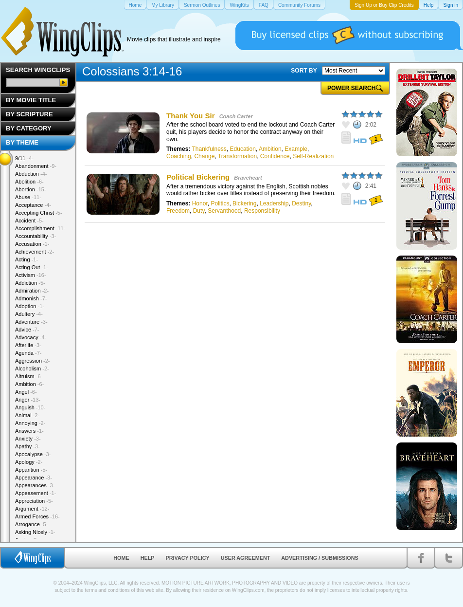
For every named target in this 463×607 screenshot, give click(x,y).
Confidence (275, 156)
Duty (199, 210)
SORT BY (304, 70)
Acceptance (33, 205)
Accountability (35, 236)
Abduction (31, 174)
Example (296, 149)
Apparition (31, 470)
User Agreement (245, 558)
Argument (32, 509)
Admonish (31, 298)
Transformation (237, 156)
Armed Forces (37, 516)
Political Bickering (198, 177)
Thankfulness (209, 149)
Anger (27, 400)
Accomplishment (40, 228)
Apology (28, 462)
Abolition (29, 181)
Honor (200, 203)
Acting (26, 259)
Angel (26, 392)
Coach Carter (236, 116)
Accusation (32, 244)
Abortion (30, 189)
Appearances (34, 485)
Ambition (270, 149)
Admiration (32, 291)
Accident (29, 220)
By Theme (22, 142)
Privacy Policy (188, 558)
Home (121, 558)
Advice (27, 329)
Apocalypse (33, 454)
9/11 (24, 158)
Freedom (178, 210)
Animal (27, 415)
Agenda (28, 353)
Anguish (30, 407)
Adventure (31, 322)
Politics (220, 203)
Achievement (34, 252)
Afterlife (28, 345)
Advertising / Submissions (319, 558)
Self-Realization (313, 156)
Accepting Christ (38, 213)
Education (243, 149)
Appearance (33, 477)
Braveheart (248, 178)
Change (204, 156)
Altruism (28, 376)
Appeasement (35, 493)
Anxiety (28, 438)
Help (148, 558)
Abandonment (35, 166)
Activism (30, 275)
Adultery (29, 314)
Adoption (29, 306)
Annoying (30, 423)
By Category (29, 128)
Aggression (32, 361)
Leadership (274, 203)
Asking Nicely (35, 532)
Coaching (178, 156)
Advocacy (30, 337)
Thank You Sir (190, 115)
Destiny (301, 203)
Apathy (27, 446)
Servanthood (224, 210)
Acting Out (31, 267)
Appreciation (34, 501)
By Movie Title (31, 100)
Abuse (28, 197)
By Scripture (29, 114)
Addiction (30, 283)
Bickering (244, 203)
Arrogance (31, 524)
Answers (29, 431)
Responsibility (262, 210)
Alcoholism (32, 368)
